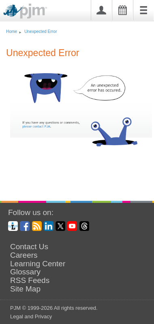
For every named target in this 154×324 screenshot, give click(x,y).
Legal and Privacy (31, 316)
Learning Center (37, 264)
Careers (24, 255)
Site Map (25, 289)
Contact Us (29, 247)
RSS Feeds (29, 280)
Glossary (25, 272)
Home (11, 31)
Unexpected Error (40, 31)
